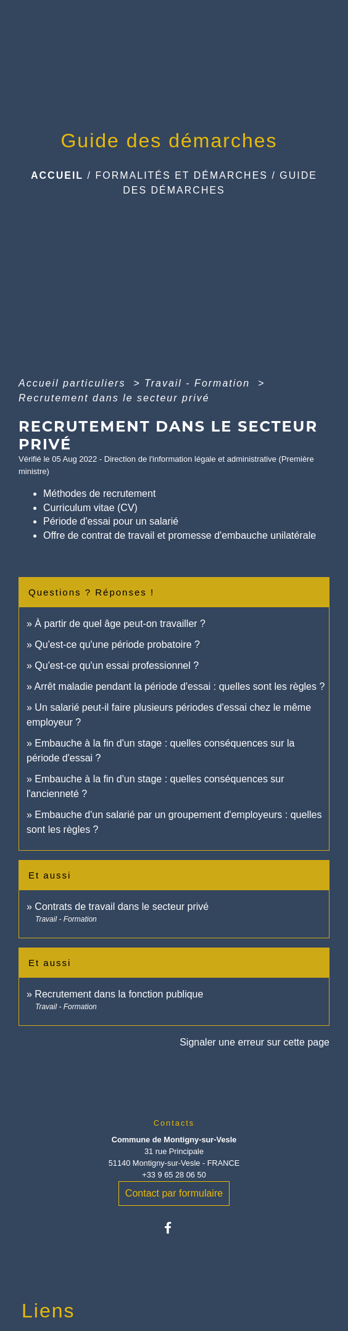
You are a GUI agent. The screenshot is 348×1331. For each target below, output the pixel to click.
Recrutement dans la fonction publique (119, 994)
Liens (48, 1311)
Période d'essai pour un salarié (110, 521)
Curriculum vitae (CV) (90, 507)
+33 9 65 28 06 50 (174, 1174)
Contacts (174, 1123)
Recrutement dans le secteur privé (114, 398)
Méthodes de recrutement (99, 493)
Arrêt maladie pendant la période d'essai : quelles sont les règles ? (179, 686)
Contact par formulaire (174, 1193)
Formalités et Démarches (181, 175)
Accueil (57, 175)
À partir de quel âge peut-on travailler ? (120, 623)
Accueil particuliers (74, 383)
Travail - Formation (199, 383)
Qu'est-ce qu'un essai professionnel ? (117, 665)
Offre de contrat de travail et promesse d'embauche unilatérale (179, 535)
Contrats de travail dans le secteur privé (122, 906)
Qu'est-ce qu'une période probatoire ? (117, 644)
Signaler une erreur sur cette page (254, 1042)
